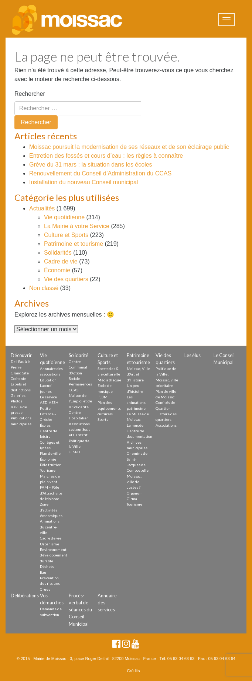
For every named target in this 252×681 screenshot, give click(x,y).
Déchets (47, 566)
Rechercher (29, 94)
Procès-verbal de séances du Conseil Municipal (80, 610)
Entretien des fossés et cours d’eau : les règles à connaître (106, 156)
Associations (166, 425)
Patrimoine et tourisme (73, 244)
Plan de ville (50, 453)
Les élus (192, 355)
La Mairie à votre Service (76, 226)
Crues (45, 589)
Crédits (133, 670)
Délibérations (25, 595)
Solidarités (58, 252)
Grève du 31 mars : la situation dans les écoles (90, 164)
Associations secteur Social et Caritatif (80, 429)
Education (48, 380)
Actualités (42, 208)
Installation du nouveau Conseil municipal (83, 182)
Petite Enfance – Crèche (48, 414)
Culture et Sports (66, 235)
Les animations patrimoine (136, 403)
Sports (103, 419)
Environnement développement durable (53, 555)
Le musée (135, 425)
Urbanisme (49, 544)
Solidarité (78, 355)
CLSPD (74, 452)
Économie (57, 270)
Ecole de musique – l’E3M (107, 391)
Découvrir (21, 355)
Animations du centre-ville (49, 527)
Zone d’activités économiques (51, 510)
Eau (43, 572)
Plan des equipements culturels (109, 408)
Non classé (43, 288)
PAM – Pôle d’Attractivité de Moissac (51, 493)
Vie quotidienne (64, 217)
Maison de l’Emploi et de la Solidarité (80, 401)
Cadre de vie (61, 261)
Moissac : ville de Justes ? (134, 482)
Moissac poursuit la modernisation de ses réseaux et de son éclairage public (129, 147)
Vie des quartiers (66, 279)
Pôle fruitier (50, 464)
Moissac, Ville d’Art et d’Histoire (138, 374)
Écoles (45, 425)
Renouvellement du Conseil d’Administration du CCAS (100, 173)
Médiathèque (109, 380)
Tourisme (47, 470)
